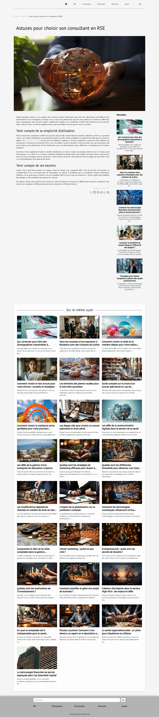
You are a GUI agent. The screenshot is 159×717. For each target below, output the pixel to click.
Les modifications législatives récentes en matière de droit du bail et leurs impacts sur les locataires (36, 510)
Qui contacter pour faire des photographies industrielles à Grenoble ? (130, 139)
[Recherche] (76, 700)
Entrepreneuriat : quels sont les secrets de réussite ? (118, 550)
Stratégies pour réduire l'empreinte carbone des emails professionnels (130, 278)
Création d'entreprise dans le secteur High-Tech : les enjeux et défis (121, 590)
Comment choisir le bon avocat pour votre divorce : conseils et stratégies (36, 385)
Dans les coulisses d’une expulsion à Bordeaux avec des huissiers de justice (130, 174)
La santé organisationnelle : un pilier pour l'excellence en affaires (121, 632)
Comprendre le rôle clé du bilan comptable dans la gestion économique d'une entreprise (33, 552)
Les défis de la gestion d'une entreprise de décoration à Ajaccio (35, 466)
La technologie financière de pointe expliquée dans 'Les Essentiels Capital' (37, 674)
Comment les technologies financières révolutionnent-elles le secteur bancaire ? (129, 209)
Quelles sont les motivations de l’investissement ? (33, 590)
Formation (86, 4)
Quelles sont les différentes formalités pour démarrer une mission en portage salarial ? (122, 468)
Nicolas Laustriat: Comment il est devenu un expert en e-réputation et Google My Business (79, 633)
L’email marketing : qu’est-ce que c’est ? (77, 550)
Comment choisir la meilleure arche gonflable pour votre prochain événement (35, 428)
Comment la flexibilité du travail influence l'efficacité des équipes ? (129, 245)
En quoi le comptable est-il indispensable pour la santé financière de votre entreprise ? (33, 633)
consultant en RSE (32, 140)
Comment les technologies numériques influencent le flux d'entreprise (118, 510)
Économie (101, 4)
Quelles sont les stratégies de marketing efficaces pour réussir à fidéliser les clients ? (77, 468)
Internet (115, 4)
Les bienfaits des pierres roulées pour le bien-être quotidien (79, 385)
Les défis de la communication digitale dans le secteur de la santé (120, 427)
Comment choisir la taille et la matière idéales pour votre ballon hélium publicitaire (119, 344)
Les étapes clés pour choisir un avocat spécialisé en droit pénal (79, 427)
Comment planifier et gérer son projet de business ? (79, 590)
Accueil (16, 16)
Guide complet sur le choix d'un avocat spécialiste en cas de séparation (118, 386)
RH (75, 4)
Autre (127, 4)
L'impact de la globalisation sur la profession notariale (77, 508)
